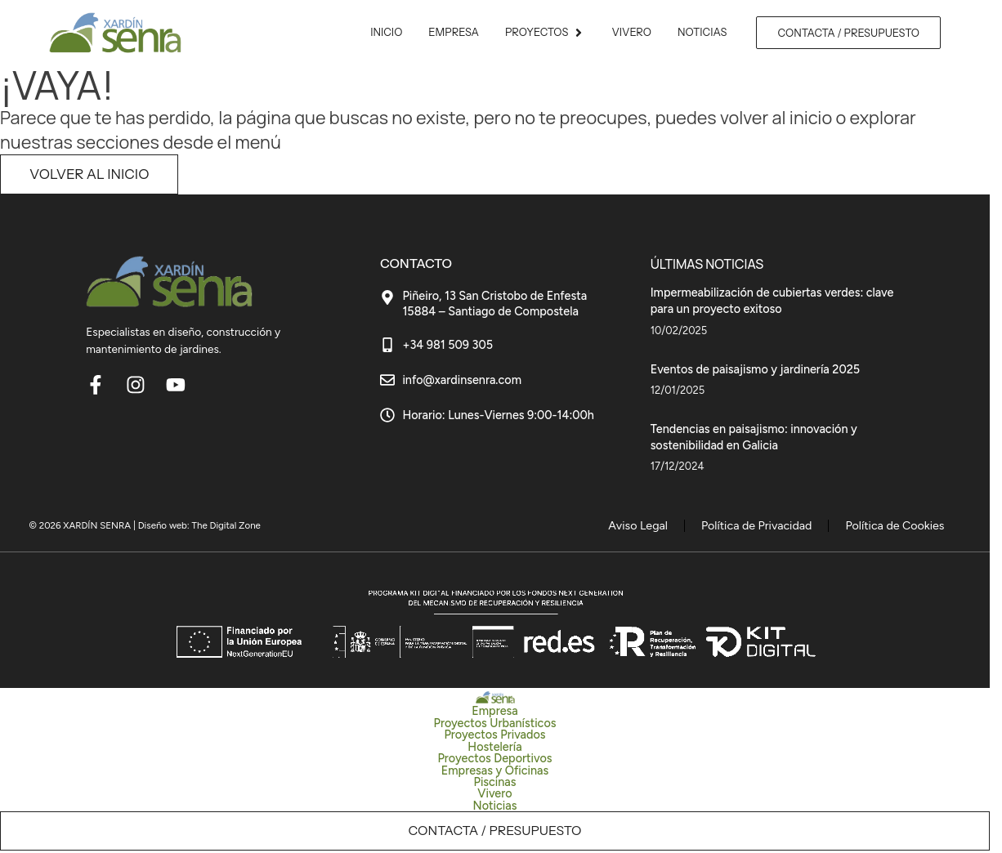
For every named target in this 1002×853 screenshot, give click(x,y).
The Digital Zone (226, 525)
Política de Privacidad (785, 526)
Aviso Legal (684, 526)
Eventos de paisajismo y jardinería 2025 (755, 368)
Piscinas (494, 784)
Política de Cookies (905, 526)
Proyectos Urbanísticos (495, 725)
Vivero (494, 796)
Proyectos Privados (494, 737)
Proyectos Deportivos (494, 760)
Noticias (495, 807)
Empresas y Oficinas (494, 772)
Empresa (494, 713)
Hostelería (494, 748)
